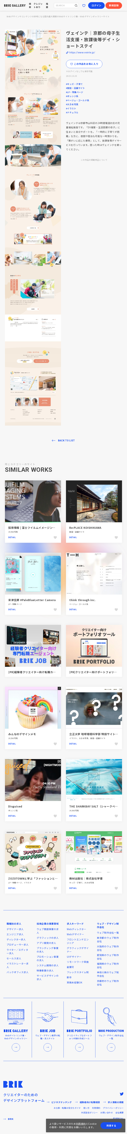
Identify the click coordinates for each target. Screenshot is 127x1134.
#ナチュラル (72, 112)
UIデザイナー (74, 956)
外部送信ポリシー (89, 1112)
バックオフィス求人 (17, 972)
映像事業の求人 (45, 970)
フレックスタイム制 (78, 972)
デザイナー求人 (15, 929)
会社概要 (119, 1112)
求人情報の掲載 (113, 1102)
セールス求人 (14, 958)
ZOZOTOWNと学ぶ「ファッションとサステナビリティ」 (44, 878)
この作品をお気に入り (84, 63)
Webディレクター (76, 929)
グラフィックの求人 (48, 937)
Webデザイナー (75, 934)
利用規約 (96, 1107)
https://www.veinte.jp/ (82, 52)
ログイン (96, 5)
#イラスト (71, 108)
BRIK (8, 1119)
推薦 (47, 5)
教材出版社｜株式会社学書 (86, 878)
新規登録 (114, 5)
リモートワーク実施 (78, 962)
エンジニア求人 (15, 934)
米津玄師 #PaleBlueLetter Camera (32, 600)
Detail (12, 537)
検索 (30, 5)
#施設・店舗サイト (75, 88)
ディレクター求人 (16, 939)
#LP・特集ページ (74, 92)
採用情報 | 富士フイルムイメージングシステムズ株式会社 (44, 528)
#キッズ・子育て (74, 84)
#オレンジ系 (72, 96)
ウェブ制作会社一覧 (108, 932)
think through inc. (82, 600)
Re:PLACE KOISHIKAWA (85, 528)
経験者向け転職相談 (87, 1102)
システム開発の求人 (48, 965)
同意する (111, 1125)
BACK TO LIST (66, 440)
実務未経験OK (74, 982)
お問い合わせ (106, 1112)
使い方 (86, 1107)
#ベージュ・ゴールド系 (77, 100)
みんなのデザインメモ (22, 734)
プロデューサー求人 (17, 944)
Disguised (15, 806)
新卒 (69, 977)
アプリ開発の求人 (46, 943)
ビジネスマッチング (59, 1102)
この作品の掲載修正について (94, 159)
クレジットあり (38, 5)
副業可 (70, 967)
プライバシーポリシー (113, 1107)
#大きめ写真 (72, 104)
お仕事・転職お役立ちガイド (67, 1107)
